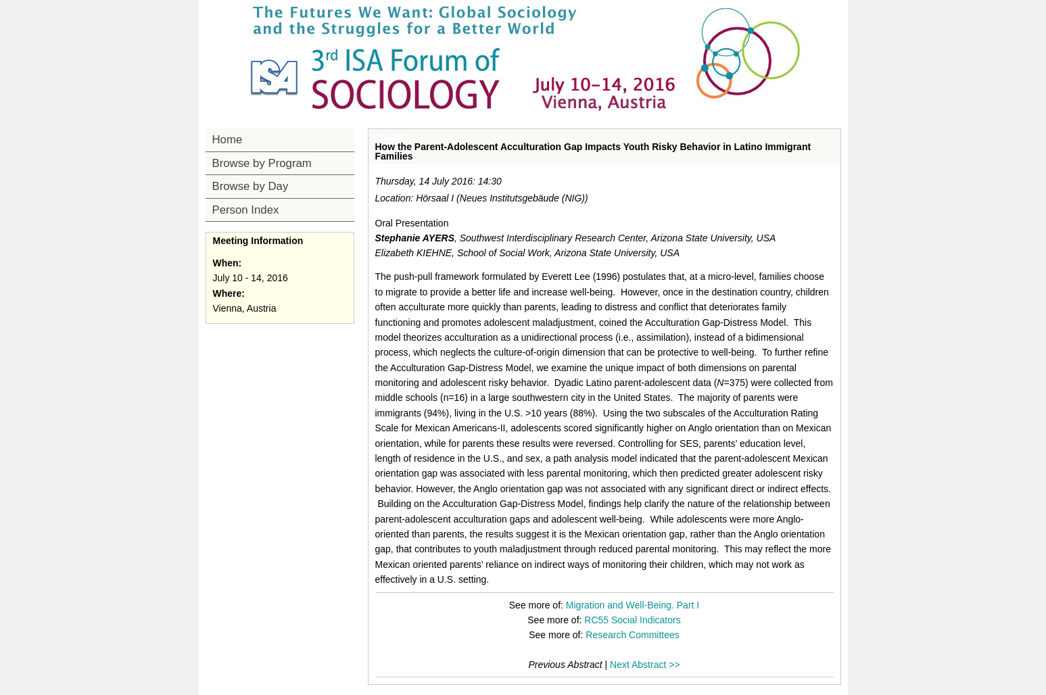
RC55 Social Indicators (632, 620)
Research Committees (633, 634)
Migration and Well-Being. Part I (632, 605)
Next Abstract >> (645, 664)
